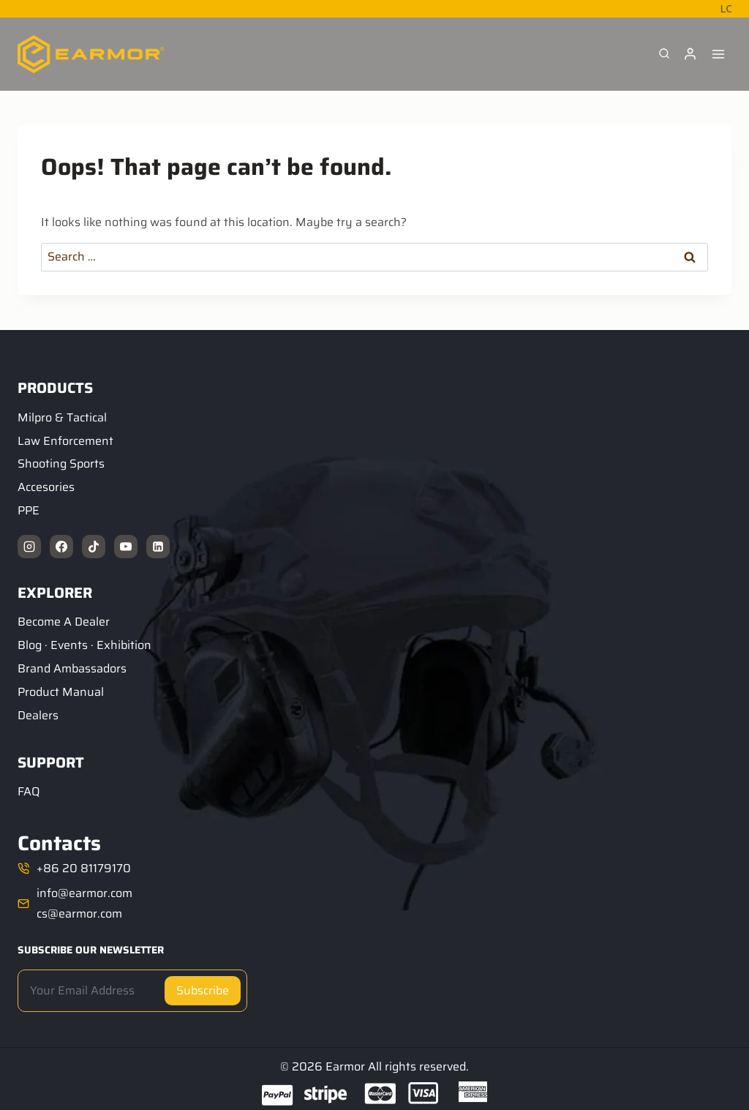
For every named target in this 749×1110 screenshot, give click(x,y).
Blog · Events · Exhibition (84, 645)
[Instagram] (29, 546)
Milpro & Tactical (62, 417)
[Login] (690, 54)
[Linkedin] (158, 546)
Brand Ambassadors (72, 668)
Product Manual (61, 692)
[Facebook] (61, 546)
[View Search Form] (664, 54)
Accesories (46, 487)
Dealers (38, 715)
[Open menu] (717, 53)
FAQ (28, 791)
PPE (28, 510)
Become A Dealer (64, 621)
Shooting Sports (61, 463)
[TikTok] (93, 546)
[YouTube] (126, 546)
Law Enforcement (65, 441)
